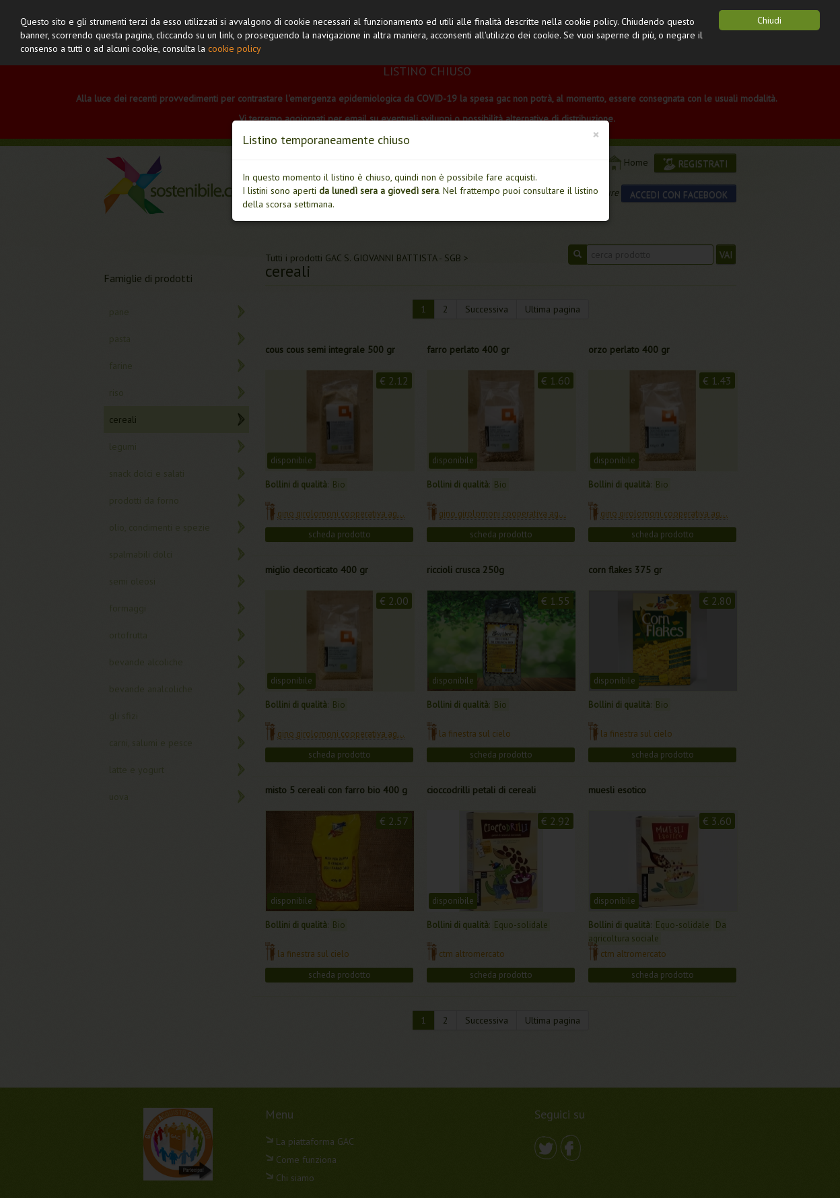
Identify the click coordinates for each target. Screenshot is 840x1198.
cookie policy (234, 48)
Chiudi (769, 20)
